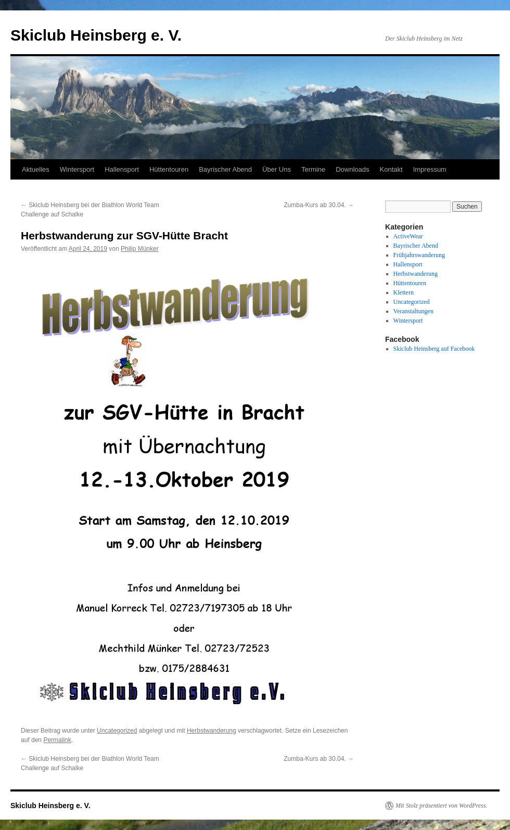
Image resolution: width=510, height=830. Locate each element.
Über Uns (276, 169)
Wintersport (77, 169)
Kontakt (391, 169)
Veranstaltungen (413, 311)
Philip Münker (140, 248)
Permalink (57, 740)
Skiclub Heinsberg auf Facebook (434, 348)
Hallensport (122, 169)
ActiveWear (408, 236)
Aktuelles (35, 169)
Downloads (352, 169)
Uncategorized (117, 730)
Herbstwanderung (211, 730)
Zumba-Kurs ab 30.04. (319, 205)
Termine (313, 169)
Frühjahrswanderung (419, 255)
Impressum (430, 169)
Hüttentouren (168, 169)
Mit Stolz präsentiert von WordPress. (441, 805)
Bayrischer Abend (225, 169)
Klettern (403, 292)
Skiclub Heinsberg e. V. (96, 35)
